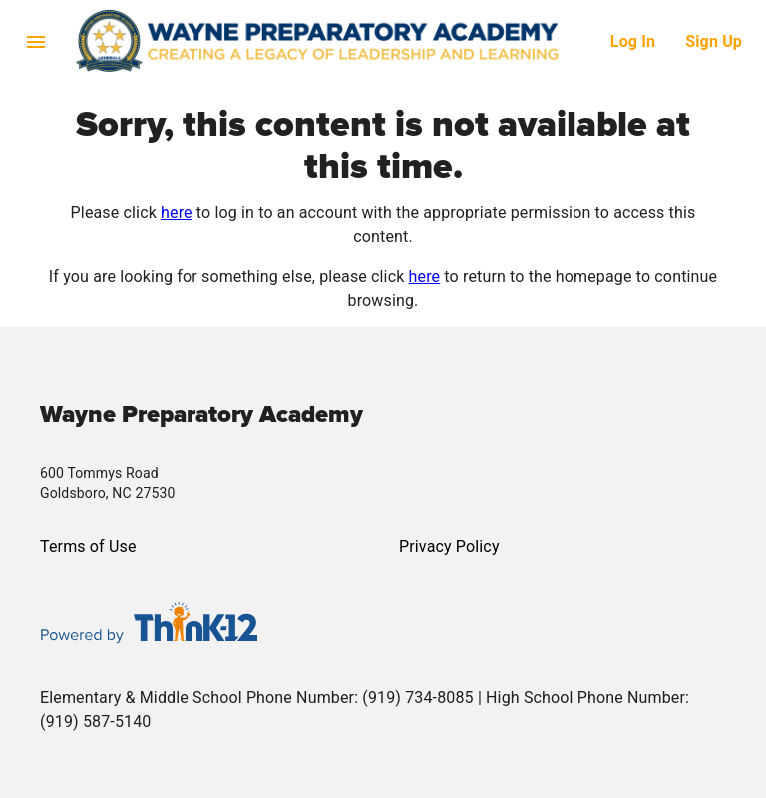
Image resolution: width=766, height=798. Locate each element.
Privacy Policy (449, 546)
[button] (343, 41)
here (176, 212)
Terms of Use (88, 546)
